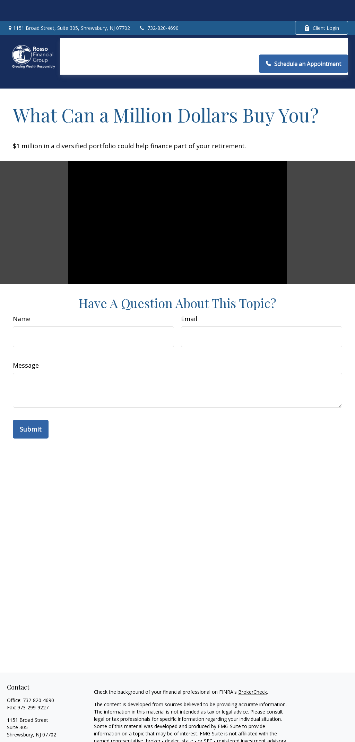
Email (189, 287)
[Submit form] (31, 398)
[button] (78, 26)
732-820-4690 (159, 7)
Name (22, 287)
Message (26, 334)
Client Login (321, 7)
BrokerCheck (252, 660)
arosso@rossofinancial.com (38, 715)
